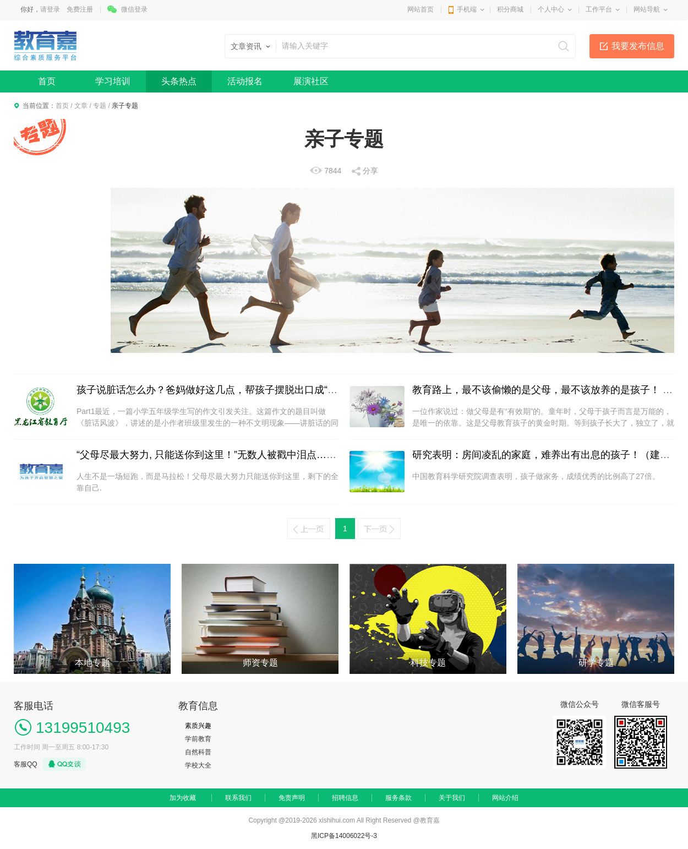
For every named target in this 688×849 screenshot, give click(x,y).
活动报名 (245, 81)
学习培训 (112, 81)
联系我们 (238, 798)
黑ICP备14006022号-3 (344, 836)
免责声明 (292, 798)
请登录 (50, 9)
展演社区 (311, 81)
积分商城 (510, 9)
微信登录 (134, 9)
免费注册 (80, 9)
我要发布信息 (637, 46)
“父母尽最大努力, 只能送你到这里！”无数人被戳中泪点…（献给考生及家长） (246, 454)
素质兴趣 (198, 726)
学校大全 (198, 765)
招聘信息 (345, 798)
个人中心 (551, 9)
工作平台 (599, 9)
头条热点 (178, 81)
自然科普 (198, 752)
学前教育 (198, 739)
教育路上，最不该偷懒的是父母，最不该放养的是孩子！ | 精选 (550, 389)
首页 (47, 81)
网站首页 (420, 9)
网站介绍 (505, 798)
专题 (99, 106)
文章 (81, 106)
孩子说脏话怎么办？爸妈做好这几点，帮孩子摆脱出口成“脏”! (210, 389)
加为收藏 (183, 798)
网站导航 (647, 9)
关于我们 (452, 798)
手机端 (467, 9)
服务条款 (398, 798)
